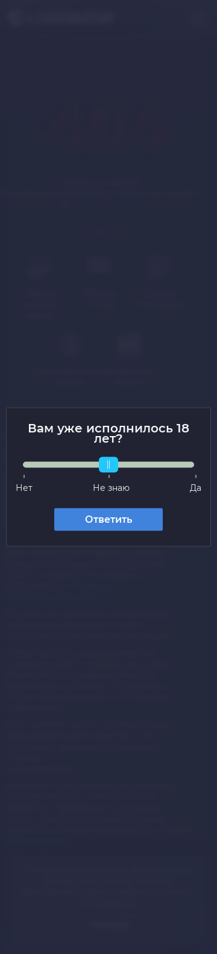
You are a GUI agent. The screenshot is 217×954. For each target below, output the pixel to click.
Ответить (108, 519)
